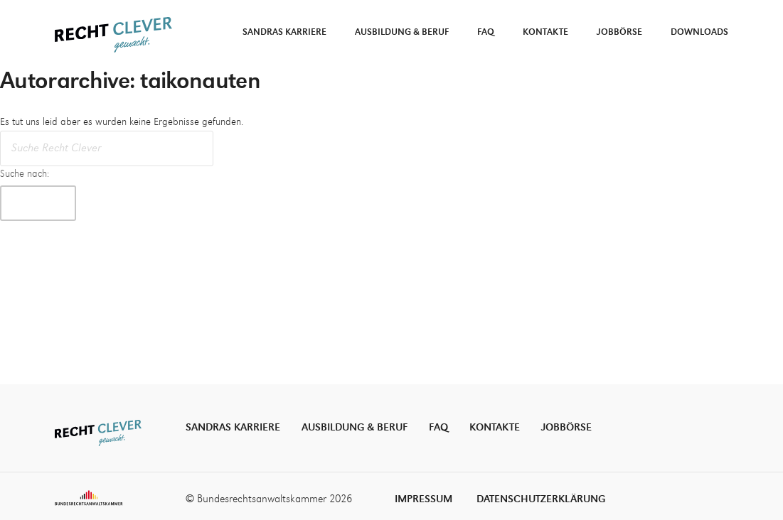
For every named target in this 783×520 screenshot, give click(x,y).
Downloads (699, 32)
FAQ (485, 32)
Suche (38, 203)
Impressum (423, 499)
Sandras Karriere (284, 32)
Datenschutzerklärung (540, 499)
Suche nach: (24, 173)
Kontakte (545, 32)
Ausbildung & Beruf (402, 32)
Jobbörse (619, 32)
